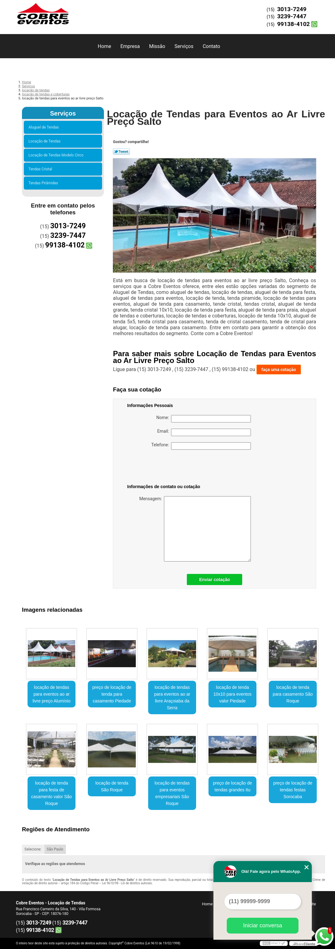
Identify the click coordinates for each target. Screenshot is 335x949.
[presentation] (166, 468)
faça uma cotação (278, 369)
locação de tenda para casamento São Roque (293, 694)
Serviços (183, 46)
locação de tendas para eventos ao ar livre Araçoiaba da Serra (172, 697)
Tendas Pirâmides (44, 183)
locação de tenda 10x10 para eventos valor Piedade (232, 694)
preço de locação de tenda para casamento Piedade (111, 694)
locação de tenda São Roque (111, 786)
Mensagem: (195, 529)
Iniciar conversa (262, 925)
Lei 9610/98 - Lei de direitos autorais (127, 883)
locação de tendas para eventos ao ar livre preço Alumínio (52, 694)
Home (104, 46)
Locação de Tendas (45, 141)
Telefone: (201, 446)
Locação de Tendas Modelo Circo (56, 155)
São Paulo (55, 849)
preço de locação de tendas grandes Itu (232, 786)
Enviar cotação (214, 579)
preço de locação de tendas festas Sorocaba (292, 790)
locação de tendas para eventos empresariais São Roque (172, 793)
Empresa (130, 46)
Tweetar (121, 151)
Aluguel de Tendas (44, 127)
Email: (204, 432)
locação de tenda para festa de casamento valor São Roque (51, 793)
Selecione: (32, 849)
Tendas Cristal (41, 169)
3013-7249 (292, 9)
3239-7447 (292, 16)
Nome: (203, 418)
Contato (211, 46)
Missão (157, 46)
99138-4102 (293, 24)
